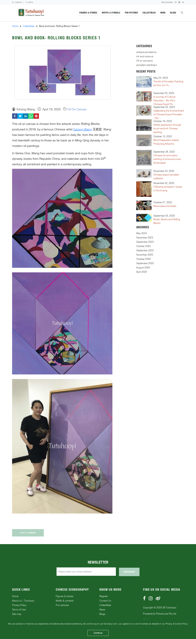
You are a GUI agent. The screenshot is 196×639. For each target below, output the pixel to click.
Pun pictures (62, 605)
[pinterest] (36, 116)
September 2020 (145, 263)
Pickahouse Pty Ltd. (166, 613)
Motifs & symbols (65, 600)
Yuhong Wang (82, 129)
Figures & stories (64, 596)
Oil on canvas (77, 109)
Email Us (17, 2)
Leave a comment (28, 533)
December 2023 (144, 237)
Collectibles (149, 12)
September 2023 (145, 241)
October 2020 (143, 259)
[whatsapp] (31, 116)
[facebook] (14, 116)
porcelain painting (145, 65)
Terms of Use (19, 609)
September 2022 (145, 250)
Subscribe (129, 572)
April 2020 (141, 271)
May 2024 (141, 233)
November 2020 (144, 254)
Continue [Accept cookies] (98, 633)
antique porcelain (145, 52)
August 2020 (143, 267)
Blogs (173, 12)
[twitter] (20, 116)
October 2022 (143, 246)
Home (15, 26)
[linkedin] (25, 116)
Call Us (29, 2)
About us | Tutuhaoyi (23, 600)
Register (103, 596)
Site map (16, 614)
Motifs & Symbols (111, 12)
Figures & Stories (88, 12)
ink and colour (143, 56)
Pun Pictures (131, 12)
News (163, 12)
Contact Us (105, 600)
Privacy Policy (19, 605)
